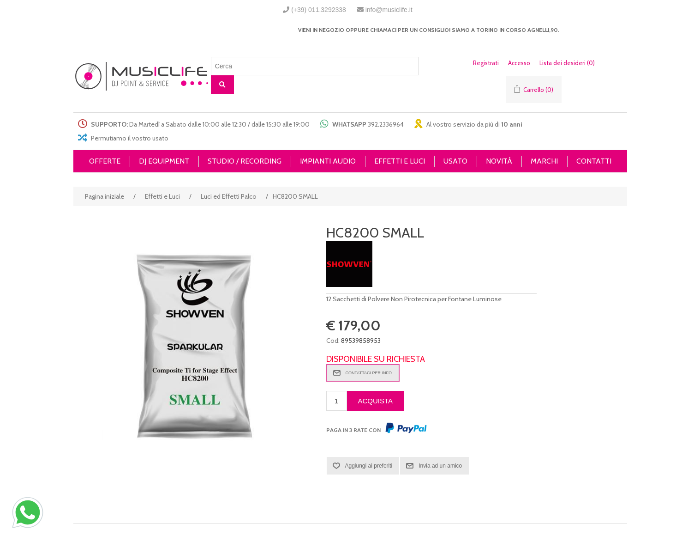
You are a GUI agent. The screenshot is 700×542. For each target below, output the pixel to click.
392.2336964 (386, 124)
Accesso (519, 63)
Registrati (486, 63)
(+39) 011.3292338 (318, 9)
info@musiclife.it (389, 9)
